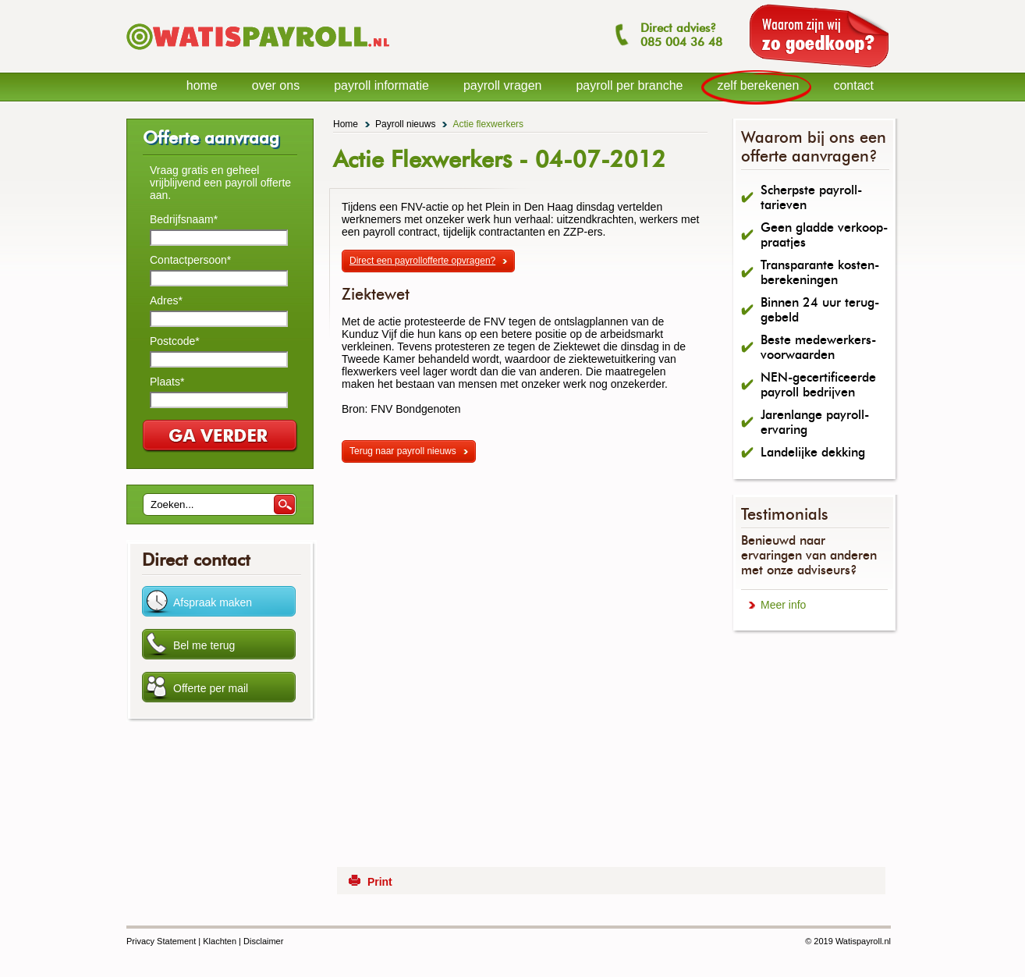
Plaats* (167, 381)
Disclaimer (263, 941)
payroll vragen (502, 85)
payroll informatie (381, 85)
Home (345, 124)
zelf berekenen (758, 85)
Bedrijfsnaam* (184, 219)
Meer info (783, 605)
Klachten (219, 941)
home (202, 85)
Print (379, 882)
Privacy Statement (161, 941)
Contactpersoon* (190, 260)
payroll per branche (629, 85)
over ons (276, 85)
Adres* (166, 300)
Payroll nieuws (405, 124)
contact (853, 85)
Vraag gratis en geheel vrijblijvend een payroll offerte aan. (220, 182)
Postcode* (175, 341)
